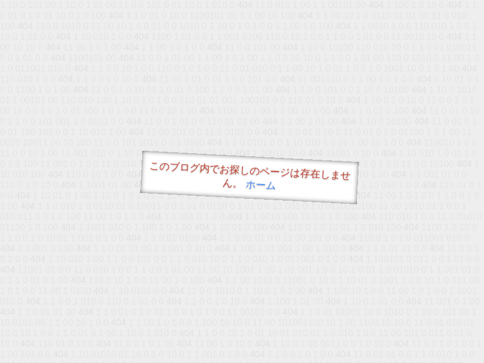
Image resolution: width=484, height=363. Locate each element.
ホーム (261, 184)
